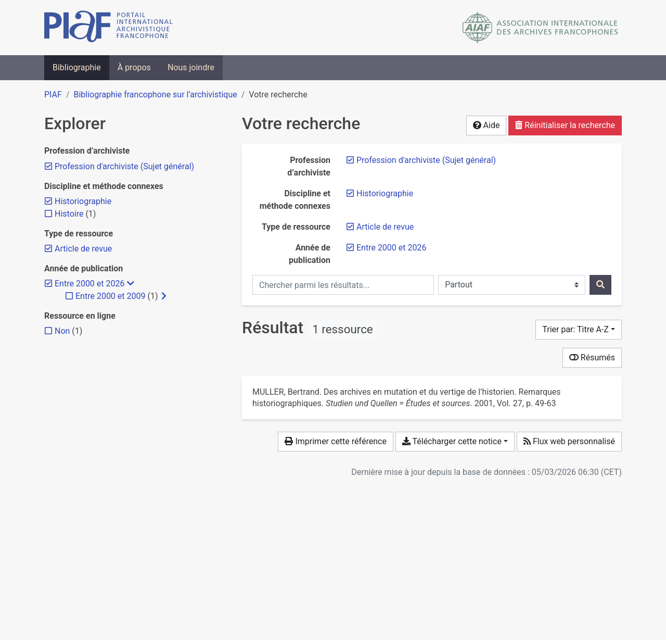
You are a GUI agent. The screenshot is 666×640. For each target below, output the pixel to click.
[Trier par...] (578, 330)
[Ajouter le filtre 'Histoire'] (69, 214)
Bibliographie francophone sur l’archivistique (155, 94)
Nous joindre (191, 67)
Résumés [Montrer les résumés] (592, 357)
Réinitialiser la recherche (565, 125)
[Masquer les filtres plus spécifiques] (130, 284)
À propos (134, 67)
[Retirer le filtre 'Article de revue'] (385, 227)
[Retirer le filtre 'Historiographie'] (384, 193)
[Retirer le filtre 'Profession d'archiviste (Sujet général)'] (426, 160)
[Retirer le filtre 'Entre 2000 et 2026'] (391, 248)
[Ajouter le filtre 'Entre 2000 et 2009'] (110, 296)
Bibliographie (77, 67)
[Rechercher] (600, 285)
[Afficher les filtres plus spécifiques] (164, 296)
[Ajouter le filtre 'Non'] (62, 331)
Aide (486, 125)
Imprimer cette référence (335, 441)
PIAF (53, 94)
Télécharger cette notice (452, 441)
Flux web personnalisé (569, 441)
